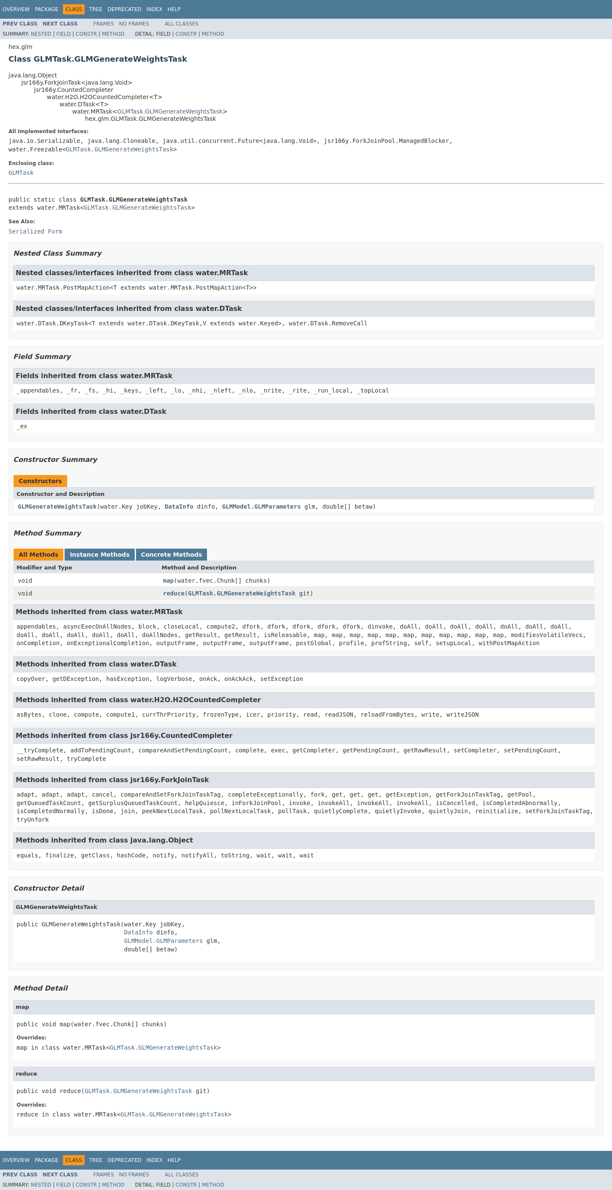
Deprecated (125, 9)
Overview (16, 9)
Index (155, 9)
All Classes (181, 24)
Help (174, 9)
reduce (174, 593)
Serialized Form (35, 231)
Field (63, 34)
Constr (86, 34)
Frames (104, 24)
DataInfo (179, 506)
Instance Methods (99, 554)
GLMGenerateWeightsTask (57, 506)
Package (46, 9)
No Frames (134, 24)
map (168, 580)
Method (113, 34)
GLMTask (21, 172)
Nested (41, 34)
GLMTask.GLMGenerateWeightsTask (170, 111)
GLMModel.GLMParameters (261, 506)
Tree (95, 9)
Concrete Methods (171, 554)
